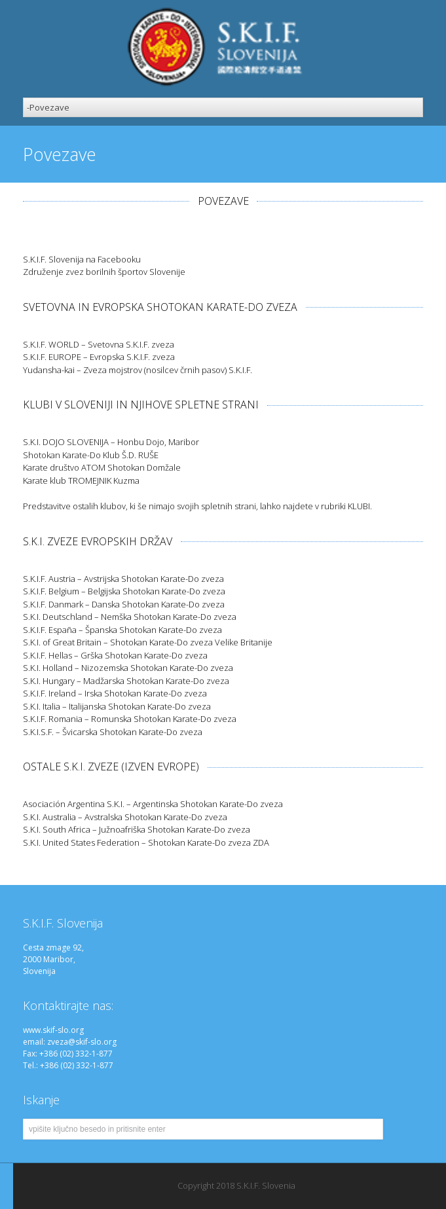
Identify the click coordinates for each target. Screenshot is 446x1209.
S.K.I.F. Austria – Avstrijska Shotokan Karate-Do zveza (123, 579)
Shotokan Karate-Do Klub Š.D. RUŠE (90, 455)
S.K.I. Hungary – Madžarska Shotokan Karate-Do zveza (126, 681)
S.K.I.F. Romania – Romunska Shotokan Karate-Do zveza (129, 719)
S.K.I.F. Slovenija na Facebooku (82, 259)
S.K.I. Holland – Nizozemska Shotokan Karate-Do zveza (128, 668)
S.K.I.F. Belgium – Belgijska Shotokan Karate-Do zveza (124, 591)
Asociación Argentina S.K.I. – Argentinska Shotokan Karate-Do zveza (153, 804)
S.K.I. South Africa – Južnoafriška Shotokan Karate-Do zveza (136, 829)
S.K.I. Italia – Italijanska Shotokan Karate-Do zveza (117, 706)
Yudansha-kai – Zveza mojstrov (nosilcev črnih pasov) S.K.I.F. (137, 370)
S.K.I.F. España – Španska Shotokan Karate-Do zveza (122, 630)
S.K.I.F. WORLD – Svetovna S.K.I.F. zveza (98, 344)
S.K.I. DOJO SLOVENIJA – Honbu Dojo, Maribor (111, 442)
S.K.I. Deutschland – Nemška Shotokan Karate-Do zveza (129, 617)
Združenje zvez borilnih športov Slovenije (104, 272)
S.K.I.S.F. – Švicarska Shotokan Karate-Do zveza (112, 732)
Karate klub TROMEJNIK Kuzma (81, 480)
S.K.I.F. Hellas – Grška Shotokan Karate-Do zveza (115, 655)
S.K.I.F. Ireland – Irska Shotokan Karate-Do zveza (115, 693)
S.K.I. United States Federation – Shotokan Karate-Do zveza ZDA (146, 842)
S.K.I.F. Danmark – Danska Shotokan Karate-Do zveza (124, 604)
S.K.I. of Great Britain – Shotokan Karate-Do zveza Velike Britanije (147, 642)
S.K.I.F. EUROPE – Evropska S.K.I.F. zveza (99, 357)
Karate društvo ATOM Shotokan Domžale (102, 467)
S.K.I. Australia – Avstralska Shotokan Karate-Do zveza (125, 817)
